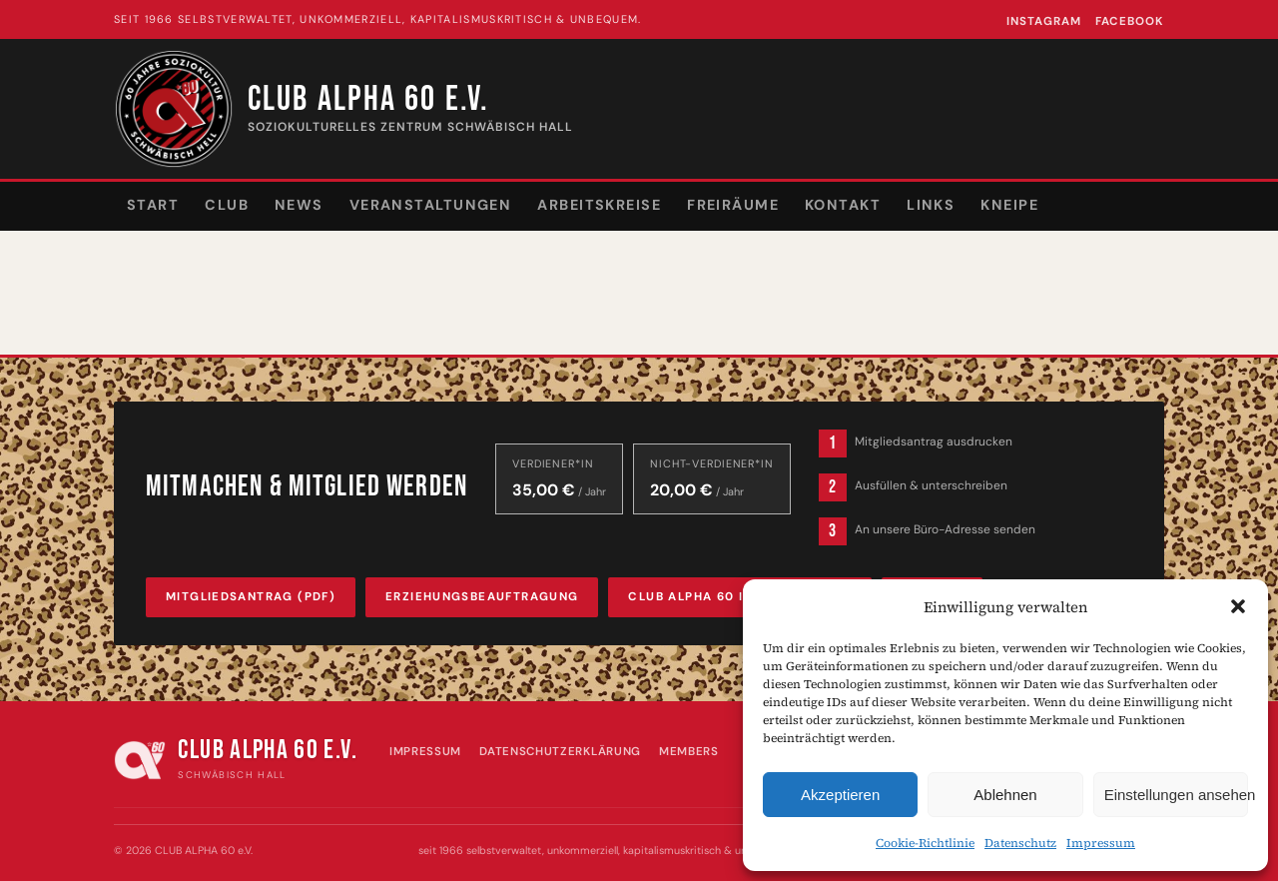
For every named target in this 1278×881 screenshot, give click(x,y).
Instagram (1043, 21)
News (299, 205)
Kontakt (843, 205)
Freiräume (733, 205)
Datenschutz (1020, 843)
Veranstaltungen (430, 205)
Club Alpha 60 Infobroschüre (739, 596)
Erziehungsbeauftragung (481, 596)
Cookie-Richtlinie (925, 843)
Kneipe (1009, 205)
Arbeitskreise (599, 205)
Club (227, 205)
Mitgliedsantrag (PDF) (250, 596)
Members (689, 751)
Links (931, 205)
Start (153, 205)
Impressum (1100, 843)
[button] (1238, 606)
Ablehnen (1004, 794)
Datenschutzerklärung (560, 751)
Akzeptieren (840, 794)
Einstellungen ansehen (1176, 794)
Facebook (1129, 21)
